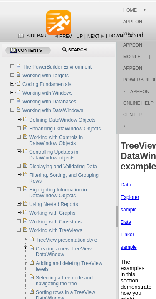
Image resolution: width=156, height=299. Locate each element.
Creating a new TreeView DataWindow (64, 251)
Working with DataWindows (52, 110)
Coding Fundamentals (46, 84)
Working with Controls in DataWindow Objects (56, 140)
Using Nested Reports (53, 204)
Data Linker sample (129, 234)
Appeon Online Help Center (138, 103)
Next (93, 36)
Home (130, 9)
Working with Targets (45, 75)
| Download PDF (126, 35)
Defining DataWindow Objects (62, 120)
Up (80, 36)
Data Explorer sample (130, 197)
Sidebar (37, 35)
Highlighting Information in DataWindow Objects (58, 193)
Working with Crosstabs (55, 222)
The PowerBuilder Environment (57, 67)
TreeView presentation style (66, 240)
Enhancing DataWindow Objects (65, 129)
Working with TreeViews (55, 230)
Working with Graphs (52, 213)
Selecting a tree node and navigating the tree (64, 281)
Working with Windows (47, 93)
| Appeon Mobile (133, 45)
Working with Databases (49, 102)
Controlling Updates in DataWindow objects (53, 155)
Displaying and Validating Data (63, 166)
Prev (65, 36)
